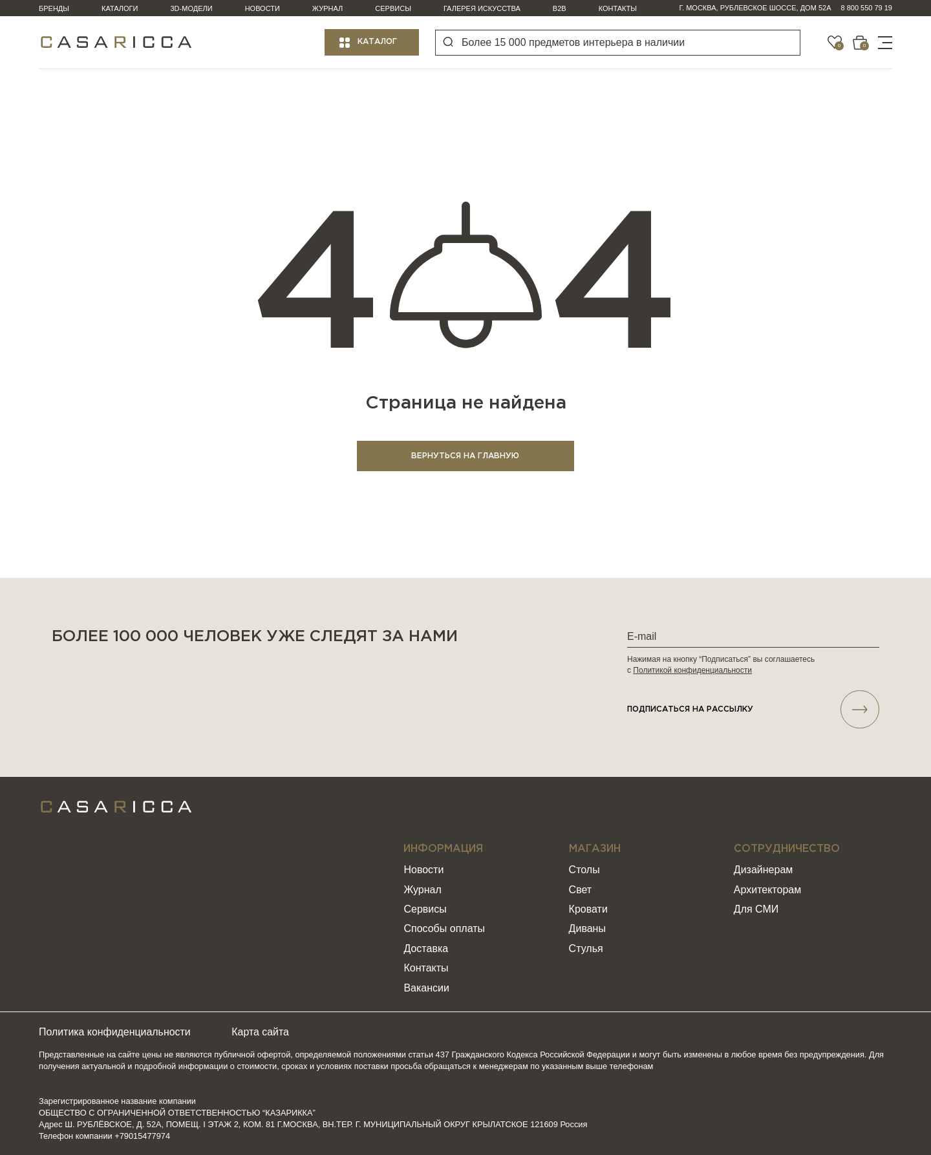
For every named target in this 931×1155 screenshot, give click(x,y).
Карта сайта (262, 1032)
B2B (559, 8)
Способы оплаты (444, 929)
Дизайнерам (763, 870)
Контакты (618, 8)
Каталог (377, 41)
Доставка (425, 949)
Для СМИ (756, 909)
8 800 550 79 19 (866, 8)
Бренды (54, 8)
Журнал (327, 8)
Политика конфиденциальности (115, 1032)
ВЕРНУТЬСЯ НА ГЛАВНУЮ (466, 456)
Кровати (588, 909)
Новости (262, 8)
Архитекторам (767, 889)
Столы (584, 870)
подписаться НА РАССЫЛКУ (753, 709)
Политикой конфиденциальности (692, 670)
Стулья (586, 949)
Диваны (587, 929)
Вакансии (426, 987)
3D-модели (192, 8)
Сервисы (393, 8)
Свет (580, 889)
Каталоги (120, 8)
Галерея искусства (482, 8)
